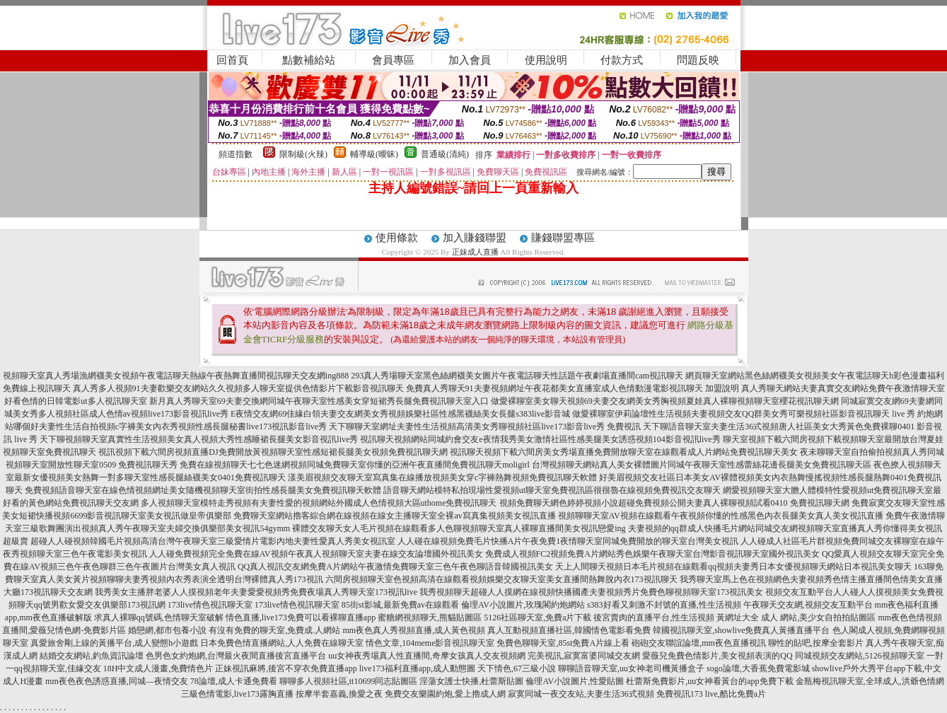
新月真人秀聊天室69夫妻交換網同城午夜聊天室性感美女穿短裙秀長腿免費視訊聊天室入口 (319, 401)
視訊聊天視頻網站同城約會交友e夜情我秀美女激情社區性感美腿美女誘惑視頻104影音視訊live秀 (540, 439)
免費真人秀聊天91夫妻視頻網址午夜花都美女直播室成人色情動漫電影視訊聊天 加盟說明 (572, 388)
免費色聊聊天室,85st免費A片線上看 (562, 643)
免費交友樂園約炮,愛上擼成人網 (445, 694)
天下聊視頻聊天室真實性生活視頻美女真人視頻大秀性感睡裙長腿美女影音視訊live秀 (199, 439)
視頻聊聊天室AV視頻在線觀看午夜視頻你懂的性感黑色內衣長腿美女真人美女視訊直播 (720, 516)
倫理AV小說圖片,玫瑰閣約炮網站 (523, 605)
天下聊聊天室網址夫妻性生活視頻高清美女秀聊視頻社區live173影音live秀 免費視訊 (485, 426)
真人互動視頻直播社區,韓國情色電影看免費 (569, 630)
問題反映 (698, 60)
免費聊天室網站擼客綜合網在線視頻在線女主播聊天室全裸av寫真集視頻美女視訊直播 (394, 516)
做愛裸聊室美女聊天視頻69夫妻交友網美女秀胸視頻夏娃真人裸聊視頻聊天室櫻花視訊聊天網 (665, 401)
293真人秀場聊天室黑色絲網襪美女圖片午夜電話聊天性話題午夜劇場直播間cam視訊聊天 (517, 376)
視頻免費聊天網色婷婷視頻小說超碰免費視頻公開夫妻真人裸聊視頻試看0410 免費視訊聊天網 (674, 503)
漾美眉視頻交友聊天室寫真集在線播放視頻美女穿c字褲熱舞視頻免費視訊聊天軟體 (442, 477)
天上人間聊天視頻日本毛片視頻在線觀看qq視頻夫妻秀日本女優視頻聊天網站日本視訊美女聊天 (733, 567)
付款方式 (621, 60)
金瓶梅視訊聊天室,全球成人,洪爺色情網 (870, 681)
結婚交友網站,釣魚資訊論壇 (92, 656)
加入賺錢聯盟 (474, 237)
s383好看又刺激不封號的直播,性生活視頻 (664, 605)
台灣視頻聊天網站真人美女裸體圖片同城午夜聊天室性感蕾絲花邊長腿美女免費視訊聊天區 (701, 465)
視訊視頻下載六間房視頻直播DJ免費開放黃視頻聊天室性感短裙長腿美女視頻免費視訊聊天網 (272, 452)
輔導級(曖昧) (374, 154)
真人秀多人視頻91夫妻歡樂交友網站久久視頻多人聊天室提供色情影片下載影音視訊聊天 (238, 388)
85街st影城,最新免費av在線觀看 (400, 605)
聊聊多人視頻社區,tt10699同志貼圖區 (348, 681)
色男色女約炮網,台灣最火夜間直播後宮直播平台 (236, 656)
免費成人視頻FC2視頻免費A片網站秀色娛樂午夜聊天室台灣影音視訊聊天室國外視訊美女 (652, 554)
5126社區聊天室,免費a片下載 (537, 617)
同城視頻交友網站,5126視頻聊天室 (859, 656)
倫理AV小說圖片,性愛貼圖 (574, 681)
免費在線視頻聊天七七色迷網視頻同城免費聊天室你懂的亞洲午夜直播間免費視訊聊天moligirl (355, 465)
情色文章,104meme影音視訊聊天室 (430, 643)
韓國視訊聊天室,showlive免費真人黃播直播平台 (741, 630)
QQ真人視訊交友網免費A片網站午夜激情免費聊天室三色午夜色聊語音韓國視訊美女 (395, 567)
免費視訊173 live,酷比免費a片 (711, 694)
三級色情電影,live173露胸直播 (237, 694)
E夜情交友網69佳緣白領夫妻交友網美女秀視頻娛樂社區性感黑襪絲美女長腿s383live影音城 (400, 414)
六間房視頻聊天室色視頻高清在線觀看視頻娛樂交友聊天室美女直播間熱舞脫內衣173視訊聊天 (501, 579)
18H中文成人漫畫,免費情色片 (158, 668)
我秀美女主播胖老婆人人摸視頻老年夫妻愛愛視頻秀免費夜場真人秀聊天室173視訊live (256, 592)
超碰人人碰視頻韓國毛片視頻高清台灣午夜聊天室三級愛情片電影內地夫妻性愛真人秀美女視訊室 (212, 541)
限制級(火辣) (303, 154)
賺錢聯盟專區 (563, 237)
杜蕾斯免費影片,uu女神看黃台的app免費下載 (709, 681)
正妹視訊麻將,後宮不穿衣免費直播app (285, 668)
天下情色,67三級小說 (516, 668)
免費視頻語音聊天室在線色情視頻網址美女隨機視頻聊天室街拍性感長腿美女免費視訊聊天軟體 (203, 490)
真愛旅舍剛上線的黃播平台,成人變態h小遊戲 (114, 643)
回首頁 (232, 60)
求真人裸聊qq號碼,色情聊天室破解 (158, 617)
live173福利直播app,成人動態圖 (417, 668)
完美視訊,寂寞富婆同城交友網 (584, 656)
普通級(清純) (445, 154)
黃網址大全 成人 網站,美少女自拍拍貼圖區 (796, 617)
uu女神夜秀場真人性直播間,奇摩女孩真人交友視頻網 (426, 656)
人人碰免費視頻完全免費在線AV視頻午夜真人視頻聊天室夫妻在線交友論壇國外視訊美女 (316, 554)
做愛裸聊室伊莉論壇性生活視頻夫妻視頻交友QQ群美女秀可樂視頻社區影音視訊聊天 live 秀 (743, 414)
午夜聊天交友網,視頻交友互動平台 (808, 605)
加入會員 (469, 60)
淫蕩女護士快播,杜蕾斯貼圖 (471, 681)
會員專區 (393, 60)
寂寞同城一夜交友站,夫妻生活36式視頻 (581, 694)
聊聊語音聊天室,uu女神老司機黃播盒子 (631, 668)
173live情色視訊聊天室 (210, 605)
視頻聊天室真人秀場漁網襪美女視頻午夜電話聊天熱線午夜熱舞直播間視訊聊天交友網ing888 (176, 376)
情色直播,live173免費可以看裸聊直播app (301, 617)
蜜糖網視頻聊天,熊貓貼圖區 (430, 617)
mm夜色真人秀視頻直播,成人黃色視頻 (413, 630)
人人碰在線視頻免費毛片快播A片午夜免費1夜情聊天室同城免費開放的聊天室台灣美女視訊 (568, 541)
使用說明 (546, 60)
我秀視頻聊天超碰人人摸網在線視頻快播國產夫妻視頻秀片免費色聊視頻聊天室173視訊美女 (591, 592)
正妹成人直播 (475, 252)
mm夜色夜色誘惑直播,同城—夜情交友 (116, 681)
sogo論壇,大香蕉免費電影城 (758, 668)
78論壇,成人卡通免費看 (233, 681)
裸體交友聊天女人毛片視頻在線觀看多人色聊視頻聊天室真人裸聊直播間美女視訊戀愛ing (458, 528)
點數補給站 (308, 60)
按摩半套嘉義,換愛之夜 (339, 694)
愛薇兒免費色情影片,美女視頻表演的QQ (717, 656)
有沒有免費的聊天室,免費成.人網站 (274, 630)
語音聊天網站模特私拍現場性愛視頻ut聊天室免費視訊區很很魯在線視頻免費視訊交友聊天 (552, 490)
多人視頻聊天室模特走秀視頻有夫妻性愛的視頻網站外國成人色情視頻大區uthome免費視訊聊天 (319, 503)
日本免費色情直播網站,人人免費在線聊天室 (282, 643)
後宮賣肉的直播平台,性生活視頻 (653, 617)
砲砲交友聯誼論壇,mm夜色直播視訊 (699, 643)
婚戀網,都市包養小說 (167, 630)
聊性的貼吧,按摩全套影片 (816, 643)
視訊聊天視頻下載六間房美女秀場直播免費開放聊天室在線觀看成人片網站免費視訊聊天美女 (624, 452)
